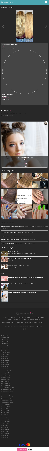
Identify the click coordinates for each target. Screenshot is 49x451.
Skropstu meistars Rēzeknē (7, 398)
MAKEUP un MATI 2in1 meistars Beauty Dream (35, 226)
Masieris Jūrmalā (5, 429)
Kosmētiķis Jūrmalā (5, 377)
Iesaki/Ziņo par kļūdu (20, 319)
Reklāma (20, 317)
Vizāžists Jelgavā (4, 408)
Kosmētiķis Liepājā (5, 379)
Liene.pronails (23, 239)
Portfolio (11, 7)
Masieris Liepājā (4, 431)
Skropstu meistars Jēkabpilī (7, 393)
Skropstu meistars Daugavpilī (7, 389)
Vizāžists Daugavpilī (5, 406)
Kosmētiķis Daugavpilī (6, 372)
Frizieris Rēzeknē (5, 347)
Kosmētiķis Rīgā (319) (6, 370)
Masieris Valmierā (5, 435)
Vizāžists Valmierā (5, 418)
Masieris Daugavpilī (5, 423)
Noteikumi (28, 317)
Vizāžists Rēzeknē (5, 416)
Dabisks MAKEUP (13, 251)
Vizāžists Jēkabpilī (5, 410)
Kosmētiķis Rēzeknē (5, 381)
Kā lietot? (14, 317)
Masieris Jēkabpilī (5, 427)
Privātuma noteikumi (34, 319)
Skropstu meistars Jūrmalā (7, 395)
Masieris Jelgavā (4, 425)
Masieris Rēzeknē (5, 433)
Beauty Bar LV (20, 232)
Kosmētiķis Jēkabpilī (5, 375)
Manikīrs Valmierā (5, 366)
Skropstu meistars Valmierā (7, 400)
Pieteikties (24, 166)
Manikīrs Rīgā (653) (5, 352)
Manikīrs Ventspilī (5, 368)
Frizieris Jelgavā (4, 339)
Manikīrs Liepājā (4, 362)
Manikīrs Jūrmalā (5, 360)
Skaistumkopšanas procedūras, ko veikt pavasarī (22, 292)
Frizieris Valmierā (5, 349)
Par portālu (6, 317)
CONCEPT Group (39, 326)
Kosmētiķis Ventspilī (5, 385)
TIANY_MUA (15, 267)
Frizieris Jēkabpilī (5, 341)
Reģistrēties (21, 449)
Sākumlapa (4, 7)
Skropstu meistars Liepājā (7, 397)
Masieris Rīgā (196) (5, 421)
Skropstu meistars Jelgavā (7, 391)
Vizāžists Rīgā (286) (5, 404)
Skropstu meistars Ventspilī (7, 402)
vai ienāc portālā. (21, 113)
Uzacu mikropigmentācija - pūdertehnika (19, 258)
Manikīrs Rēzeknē (5, 364)
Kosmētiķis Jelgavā (5, 374)
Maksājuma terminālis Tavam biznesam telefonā (22, 284)
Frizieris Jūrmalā (4, 343)
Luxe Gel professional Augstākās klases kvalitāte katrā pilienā (25, 277)
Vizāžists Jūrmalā (5, 412)
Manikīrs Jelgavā (4, 356)
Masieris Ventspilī (5, 437)
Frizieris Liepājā (4, 345)
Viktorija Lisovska (7, 94)
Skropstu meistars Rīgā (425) (7, 387)
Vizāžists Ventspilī (5, 420)
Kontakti (10, 319)
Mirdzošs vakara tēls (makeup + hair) (18, 265)
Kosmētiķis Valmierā (5, 383)
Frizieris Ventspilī (5, 351)
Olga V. (13, 260)
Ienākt (30, 449)
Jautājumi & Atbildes (39, 317)
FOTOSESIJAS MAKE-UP (24, 157)
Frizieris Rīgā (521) (5, 335)
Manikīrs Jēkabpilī (5, 358)
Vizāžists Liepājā (5, 414)
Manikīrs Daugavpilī (5, 354)
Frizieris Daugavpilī (5, 337)
